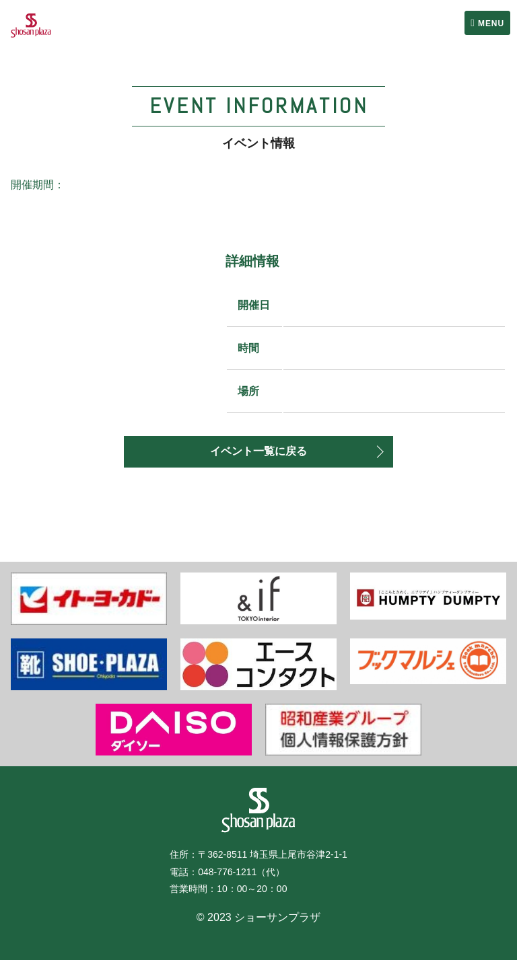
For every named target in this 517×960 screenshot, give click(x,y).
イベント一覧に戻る (258, 451)
